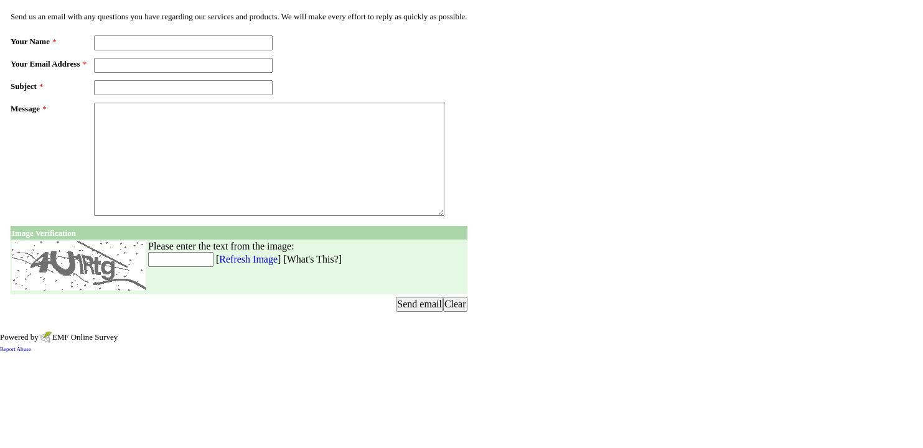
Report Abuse (15, 349)
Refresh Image (248, 259)
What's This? (313, 259)
